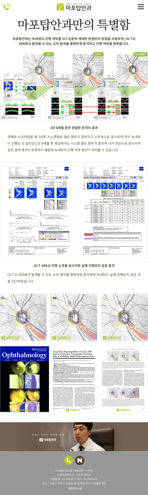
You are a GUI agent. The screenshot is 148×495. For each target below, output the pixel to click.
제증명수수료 (75, 488)
